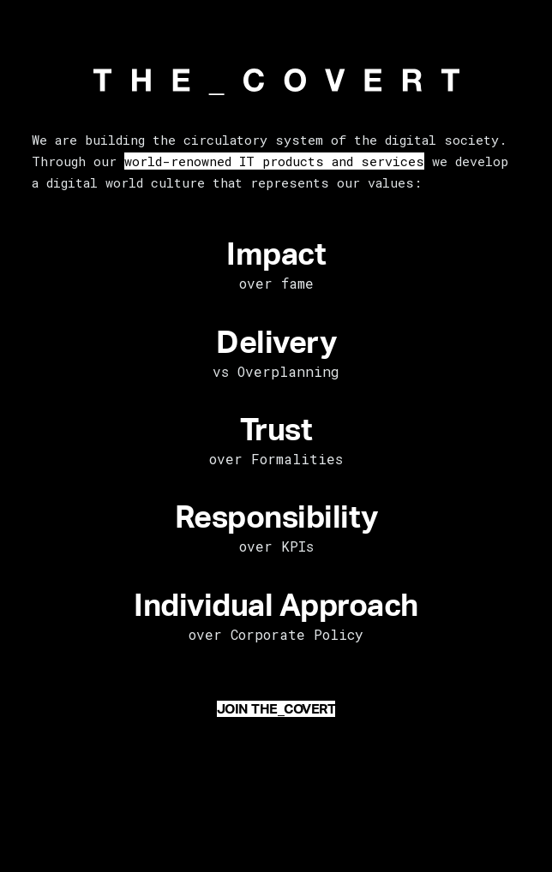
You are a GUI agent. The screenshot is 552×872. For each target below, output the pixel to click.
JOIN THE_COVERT (276, 709)
